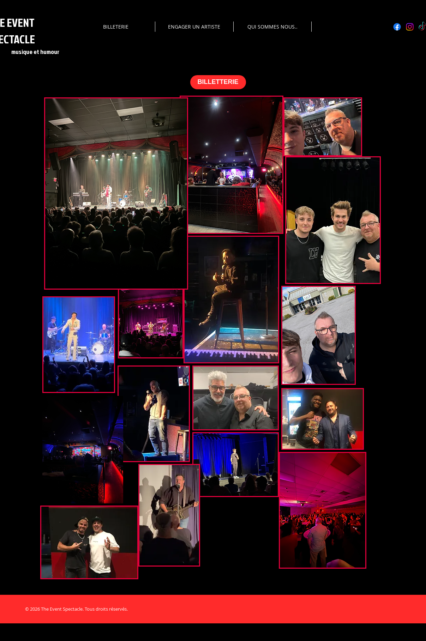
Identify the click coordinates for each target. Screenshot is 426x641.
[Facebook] (397, 27)
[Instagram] (410, 27)
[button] (116, 27)
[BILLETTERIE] (218, 82)
